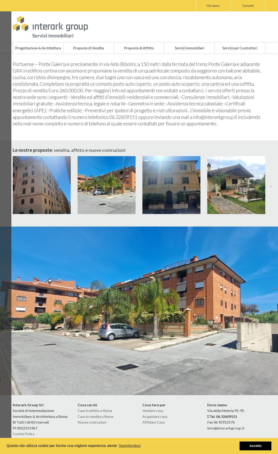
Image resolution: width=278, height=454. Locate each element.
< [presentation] (7, 186)
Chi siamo (213, 5)
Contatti (248, 5)
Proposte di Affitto (139, 48)
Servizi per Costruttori (239, 48)
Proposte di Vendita (88, 48)
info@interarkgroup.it (226, 428)
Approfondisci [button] (130, 446)
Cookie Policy (24, 434)
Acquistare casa (154, 416)
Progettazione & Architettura (38, 48)
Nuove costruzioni (92, 422)
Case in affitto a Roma (95, 410)
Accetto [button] (256, 446)
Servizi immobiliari (189, 48)
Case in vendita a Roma (95, 416)
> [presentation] (271, 186)
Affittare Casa (153, 422)
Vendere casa (152, 410)
